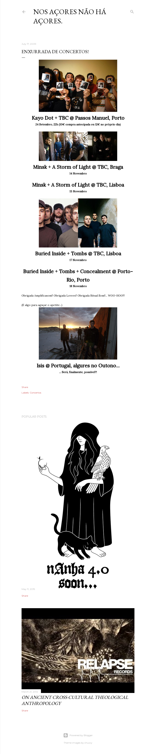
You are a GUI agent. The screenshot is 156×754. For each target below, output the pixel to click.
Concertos (35, 392)
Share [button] (25, 387)
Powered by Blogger (78, 735)
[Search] (132, 11)
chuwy (88, 742)
